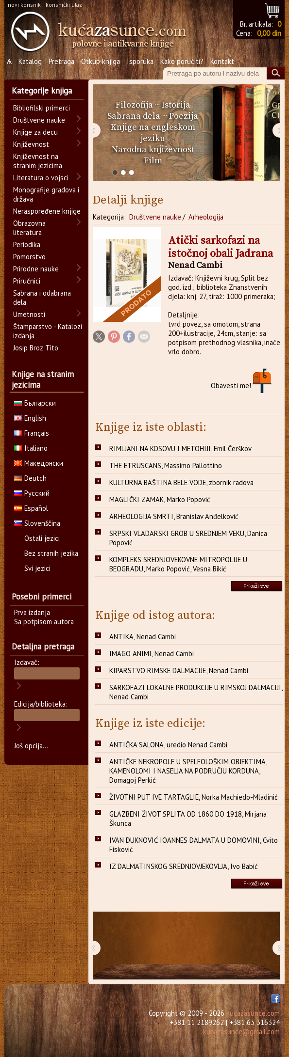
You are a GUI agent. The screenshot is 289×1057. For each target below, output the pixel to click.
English (30, 418)
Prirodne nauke (36, 268)
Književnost (31, 144)
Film (153, 160)
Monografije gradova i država (46, 194)
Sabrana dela (133, 116)
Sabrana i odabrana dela (42, 297)
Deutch (30, 478)
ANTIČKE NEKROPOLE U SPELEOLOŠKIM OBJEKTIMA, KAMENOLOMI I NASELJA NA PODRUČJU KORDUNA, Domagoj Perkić (188, 771)
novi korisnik (24, 4)
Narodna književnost (153, 149)
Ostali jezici (42, 538)
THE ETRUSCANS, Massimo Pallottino (165, 465)
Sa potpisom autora (44, 621)
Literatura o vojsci (40, 177)
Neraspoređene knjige (47, 211)
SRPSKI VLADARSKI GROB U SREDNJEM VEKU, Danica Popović (188, 538)
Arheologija (205, 216)
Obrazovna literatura (29, 228)
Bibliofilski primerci (41, 107)
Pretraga (61, 61)
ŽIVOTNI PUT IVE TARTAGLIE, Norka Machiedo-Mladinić (193, 797)
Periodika (26, 244)
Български (35, 403)
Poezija (183, 116)
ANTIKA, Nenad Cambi (142, 636)
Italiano (31, 448)
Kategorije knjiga (42, 90)
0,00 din (269, 33)
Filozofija (134, 104)
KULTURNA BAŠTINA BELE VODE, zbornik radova (181, 482)
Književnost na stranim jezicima (37, 161)
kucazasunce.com (253, 1013)
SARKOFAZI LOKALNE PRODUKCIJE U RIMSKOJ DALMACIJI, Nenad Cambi (196, 692)
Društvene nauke (155, 216)
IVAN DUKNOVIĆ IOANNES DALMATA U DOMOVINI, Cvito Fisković (193, 845)
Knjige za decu (35, 132)
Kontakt (222, 61)
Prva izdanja (32, 612)
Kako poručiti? (182, 61)
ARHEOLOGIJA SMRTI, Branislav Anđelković (173, 516)
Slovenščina (37, 523)
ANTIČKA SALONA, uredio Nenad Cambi (168, 744)
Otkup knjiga (100, 61)
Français (31, 433)
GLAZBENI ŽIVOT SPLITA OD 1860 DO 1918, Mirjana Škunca (188, 818)
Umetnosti (29, 314)
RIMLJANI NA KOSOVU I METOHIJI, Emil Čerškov (180, 448)
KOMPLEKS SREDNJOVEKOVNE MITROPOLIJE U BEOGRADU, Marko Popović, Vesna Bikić (178, 564)
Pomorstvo (29, 256)
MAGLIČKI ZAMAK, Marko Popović (159, 499)
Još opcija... (31, 745)
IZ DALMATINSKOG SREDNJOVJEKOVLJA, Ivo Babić (183, 866)
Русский (32, 493)
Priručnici (26, 280)
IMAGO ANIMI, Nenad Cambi (151, 653)
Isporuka (140, 61)
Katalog (30, 61)
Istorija (176, 104)
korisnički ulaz (64, 4)
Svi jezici (37, 568)
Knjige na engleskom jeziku (153, 133)
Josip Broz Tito (35, 347)
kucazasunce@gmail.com (241, 1031)
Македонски (38, 463)
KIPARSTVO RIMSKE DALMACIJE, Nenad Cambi (178, 670)
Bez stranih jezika (51, 553)
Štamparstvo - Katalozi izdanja (47, 331)
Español (31, 508)
